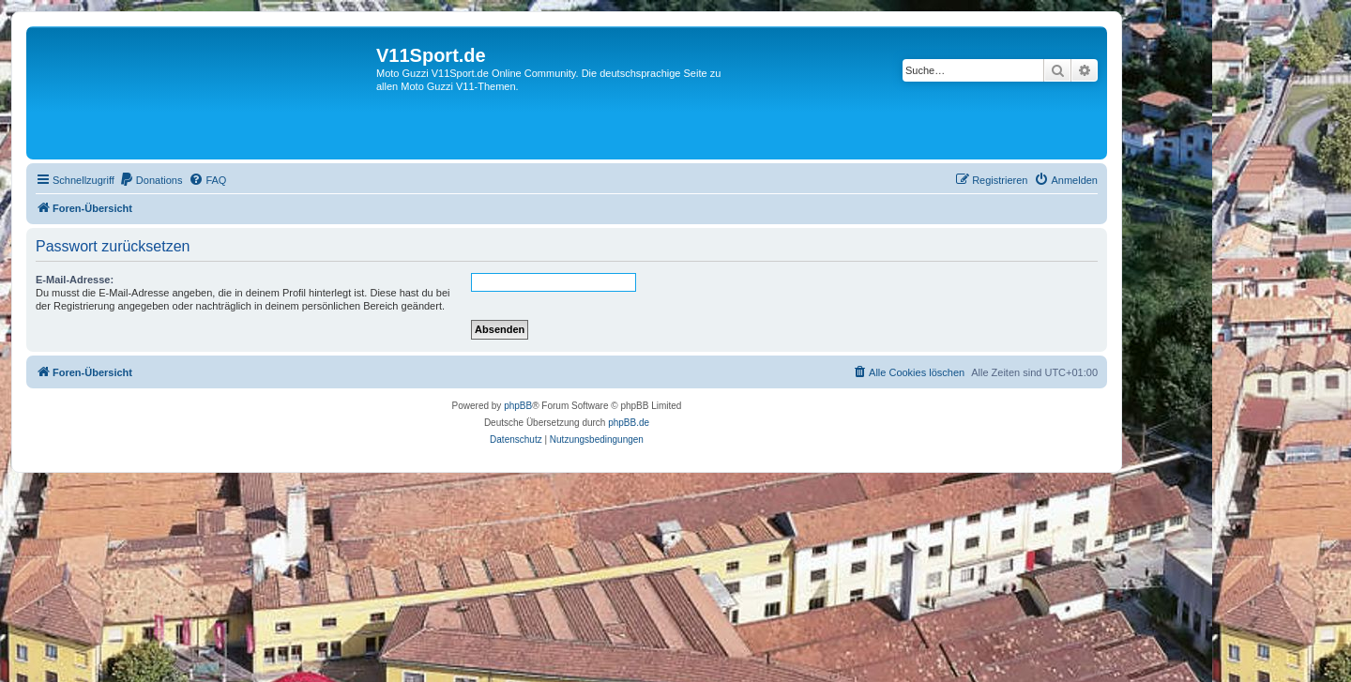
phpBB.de (628, 422)
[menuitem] (151, 180)
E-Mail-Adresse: (75, 279)
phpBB (518, 406)
